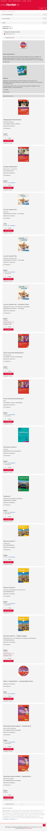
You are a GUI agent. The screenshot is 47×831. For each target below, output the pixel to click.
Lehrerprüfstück (8, 273)
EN (30, 1)
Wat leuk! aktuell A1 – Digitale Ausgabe (15, 636)
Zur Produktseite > (7, 128)
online (12, 819)
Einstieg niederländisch (10, 166)
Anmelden (24, 1)
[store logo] (10, 4)
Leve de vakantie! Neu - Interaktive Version (16, 304)
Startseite (4, 11)
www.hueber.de (4, 1)
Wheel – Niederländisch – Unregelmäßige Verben (18, 681)
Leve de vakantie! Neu (10, 209)
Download (6, 819)
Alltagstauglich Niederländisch (12, 119)
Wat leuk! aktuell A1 (9, 541)
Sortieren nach (8, 37)
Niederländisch (11, 34)
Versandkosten (12, 182)
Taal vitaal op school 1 (10, 447)
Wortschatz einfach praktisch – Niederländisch (17, 726)
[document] (24, 827)
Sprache (7, 14)
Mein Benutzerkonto (17, 1)
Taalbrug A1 (6, 496)
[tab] (23, 27)
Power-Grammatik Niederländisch (13, 353)
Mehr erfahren (29, 828)
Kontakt (9, 1)
